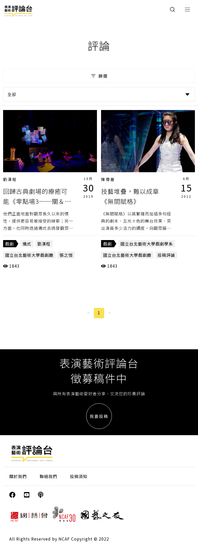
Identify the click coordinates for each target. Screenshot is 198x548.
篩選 (99, 76)
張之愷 (66, 255)
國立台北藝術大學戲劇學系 (146, 244)
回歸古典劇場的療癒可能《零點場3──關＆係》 (35, 201)
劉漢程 (10, 179)
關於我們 (18, 476)
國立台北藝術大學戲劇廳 (29, 255)
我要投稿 (99, 416)
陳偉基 (108, 179)
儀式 (26, 244)
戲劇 (9, 244)
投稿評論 (166, 255)
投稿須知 (78, 476)
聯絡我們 (48, 476)
